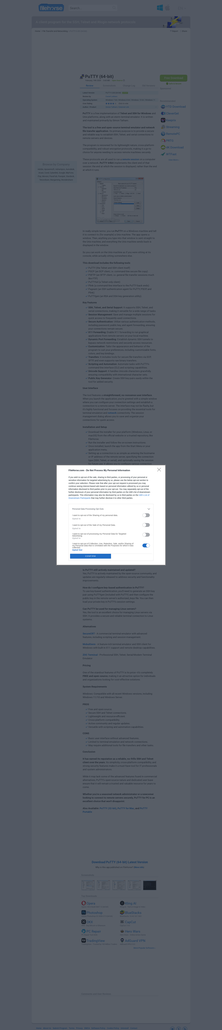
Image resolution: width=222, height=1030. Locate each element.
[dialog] (111, 515)
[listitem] (111, 509)
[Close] (160, 470)
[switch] (146, 515)
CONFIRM (90, 556)
